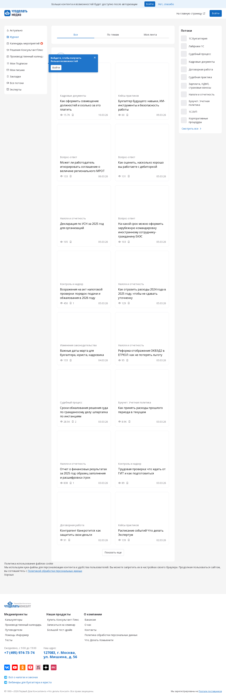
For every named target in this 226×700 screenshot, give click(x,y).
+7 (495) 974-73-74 (19, 653)
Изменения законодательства (78, 345)
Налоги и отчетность (73, 218)
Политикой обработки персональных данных (55, 574)
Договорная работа (72, 525)
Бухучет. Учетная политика (134, 402)
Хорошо (9, 578)
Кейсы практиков (128, 95)
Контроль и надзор (71, 284)
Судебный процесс (71, 402)
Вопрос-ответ (68, 157)
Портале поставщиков (210, 691)
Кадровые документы (73, 95)
